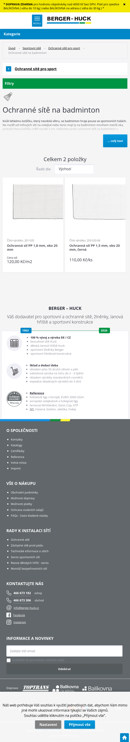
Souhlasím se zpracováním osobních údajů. (38, 660)
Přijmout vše (79, 724)
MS (32, 409)
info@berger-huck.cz (26, 608)
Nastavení (48, 724)
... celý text (115, 141)
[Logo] (69, 20)
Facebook (15, 615)
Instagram (19, 622)
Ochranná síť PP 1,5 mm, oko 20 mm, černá (94, 247)
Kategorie (65, 34)
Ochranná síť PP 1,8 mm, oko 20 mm (32, 247)
